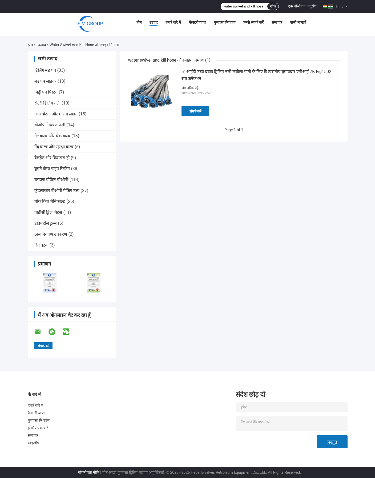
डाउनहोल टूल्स (45, 223)
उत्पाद (154, 22)
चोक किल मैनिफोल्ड (50, 201)
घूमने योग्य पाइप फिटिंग (52, 168)
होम (139, 22)
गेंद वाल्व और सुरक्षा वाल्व (54, 146)
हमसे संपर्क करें (253, 22)
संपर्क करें (195, 111)
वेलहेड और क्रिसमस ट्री (52, 157)
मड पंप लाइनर (45, 81)
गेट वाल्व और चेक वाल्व (52, 135)
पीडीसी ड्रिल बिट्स (48, 212)
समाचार (277, 22)
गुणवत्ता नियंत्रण (224, 22)
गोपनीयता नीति (88, 472)
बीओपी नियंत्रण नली (50, 124)
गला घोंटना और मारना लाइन (56, 114)
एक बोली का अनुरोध (302, 6)
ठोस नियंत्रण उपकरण (50, 234)
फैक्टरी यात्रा (197, 22)
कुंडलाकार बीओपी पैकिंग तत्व (57, 190)
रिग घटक (41, 245)
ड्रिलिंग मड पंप (45, 70)
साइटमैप (33, 443)
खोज (273, 6)
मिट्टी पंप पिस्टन (46, 92)
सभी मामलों (298, 22)
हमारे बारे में (173, 22)
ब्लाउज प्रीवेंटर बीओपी (51, 179)
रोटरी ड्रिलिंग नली (47, 103)
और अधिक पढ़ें (190, 88)
